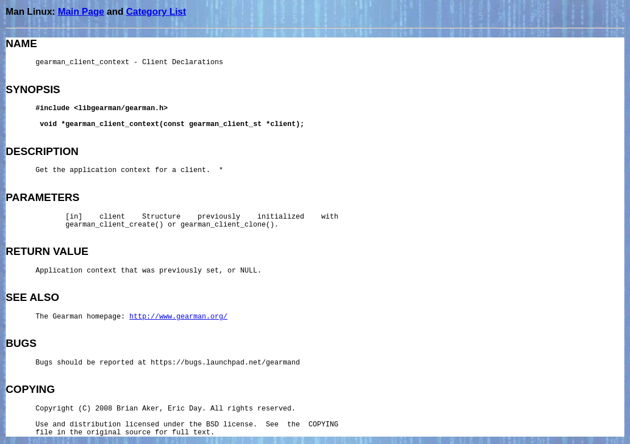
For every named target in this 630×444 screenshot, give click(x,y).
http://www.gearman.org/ (179, 317)
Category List (156, 11)
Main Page (81, 11)
